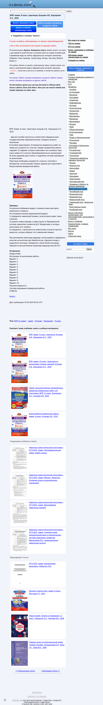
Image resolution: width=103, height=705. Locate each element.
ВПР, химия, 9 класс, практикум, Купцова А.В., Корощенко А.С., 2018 (46, 336)
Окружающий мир (76, 182)
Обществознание (76, 130)
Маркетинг (73, 114)
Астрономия (74, 92)
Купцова (38, 321)
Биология (73, 95)
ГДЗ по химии (74, 43)
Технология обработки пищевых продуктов (78, 159)
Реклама (73, 143)
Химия (72, 171)
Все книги (72, 228)
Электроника (74, 179)
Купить (12, 296)
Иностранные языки (77, 207)
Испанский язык (76, 194)
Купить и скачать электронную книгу (23, 29)
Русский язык (74, 150)
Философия (74, 168)
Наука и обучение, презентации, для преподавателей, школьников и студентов (81, 216)
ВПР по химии (20, 321)
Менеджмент (74, 122)
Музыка (72, 124)
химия (30, 321)
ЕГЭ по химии (74, 47)
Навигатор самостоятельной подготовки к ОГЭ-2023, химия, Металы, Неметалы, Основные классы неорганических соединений (46, 479)
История (72, 106)
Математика (74, 116)
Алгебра (72, 90)
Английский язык (76, 192)
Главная (71, 75)
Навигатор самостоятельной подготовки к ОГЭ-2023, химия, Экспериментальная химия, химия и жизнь (46, 450)
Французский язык (76, 200)
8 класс (58, 321)
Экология (73, 174)
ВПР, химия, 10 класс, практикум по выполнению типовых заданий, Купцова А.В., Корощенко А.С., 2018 (45, 364)
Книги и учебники (75, 221)
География (73, 98)
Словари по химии (76, 60)
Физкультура (74, 166)
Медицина (73, 119)
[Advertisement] (28, 109)
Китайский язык (75, 210)
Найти (70, 234)
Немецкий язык (75, 197)
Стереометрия (75, 153)
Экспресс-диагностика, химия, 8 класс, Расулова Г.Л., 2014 (45, 592)
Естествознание (76, 132)
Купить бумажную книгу (23, 23)
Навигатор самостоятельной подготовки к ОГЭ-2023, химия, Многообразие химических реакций (46, 505)
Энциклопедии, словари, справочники (78, 225)
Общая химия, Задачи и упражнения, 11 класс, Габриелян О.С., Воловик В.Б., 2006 (46, 617)
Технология (74, 156)
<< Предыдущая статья (25, 671)
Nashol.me (17, 700)
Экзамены (72, 87)
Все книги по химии (76, 40)
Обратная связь (74, 236)
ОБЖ (71, 127)
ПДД (71, 135)
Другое (71, 231)
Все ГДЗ (71, 82)
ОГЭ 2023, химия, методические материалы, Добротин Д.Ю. (42, 565)
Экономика (74, 176)
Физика (72, 163)
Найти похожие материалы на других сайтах (50, 24)
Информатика (75, 103)
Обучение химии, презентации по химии (78, 56)
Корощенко (48, 321)
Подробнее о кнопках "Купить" (26, 36)
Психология (74, 140)
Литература (74, 111)
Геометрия (73, 100)
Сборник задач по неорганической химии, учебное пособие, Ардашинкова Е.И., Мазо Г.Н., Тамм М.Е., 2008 (46, 645)
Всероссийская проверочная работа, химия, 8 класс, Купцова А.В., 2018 (44, 415)
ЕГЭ (70, 84)
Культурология (75, 108)
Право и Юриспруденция (79, 138)
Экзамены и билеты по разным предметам (78, 185)
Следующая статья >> (51, 671)
